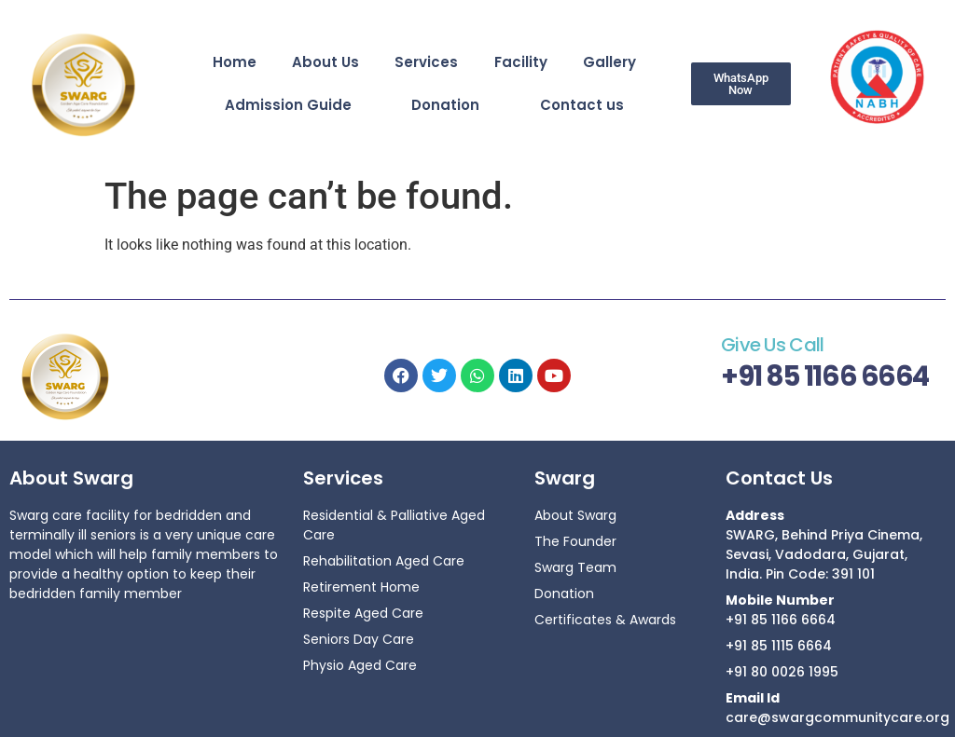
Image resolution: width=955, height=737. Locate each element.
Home (234, 62)
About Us (325, 62)
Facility (520, 62)
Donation (445, 105)
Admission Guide (288, 105)
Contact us (582, 105)
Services (426, 62)
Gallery (609, 62)
